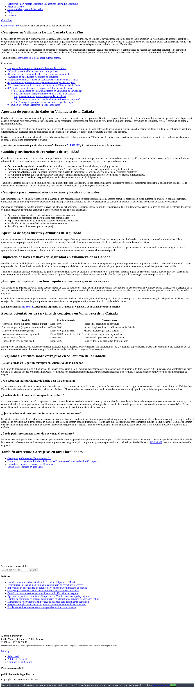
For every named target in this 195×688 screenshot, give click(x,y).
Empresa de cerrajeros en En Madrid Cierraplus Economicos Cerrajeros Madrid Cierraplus (52, 461)
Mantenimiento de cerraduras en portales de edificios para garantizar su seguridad (48, 601)
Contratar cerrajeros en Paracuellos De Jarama (30, 464)
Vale (173, 685)
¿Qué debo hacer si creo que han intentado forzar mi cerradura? (47, 99)
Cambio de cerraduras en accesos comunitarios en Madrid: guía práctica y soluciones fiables (53, 599)
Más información (161, 685)
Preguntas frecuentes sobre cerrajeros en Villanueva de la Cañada (40, 88)
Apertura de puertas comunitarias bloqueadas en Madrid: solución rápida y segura (48, 596)
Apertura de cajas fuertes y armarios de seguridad (32, 76)
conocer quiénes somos (48, 57)
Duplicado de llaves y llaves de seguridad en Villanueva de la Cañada (42, 79)
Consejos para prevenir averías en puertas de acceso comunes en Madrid (43, 590)
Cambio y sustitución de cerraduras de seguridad (32, 71)
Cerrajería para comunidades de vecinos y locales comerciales (39, 74)
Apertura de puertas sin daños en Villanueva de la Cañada (36, 68)
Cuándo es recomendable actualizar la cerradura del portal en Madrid (41, 582)
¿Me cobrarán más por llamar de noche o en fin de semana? (45, 93)
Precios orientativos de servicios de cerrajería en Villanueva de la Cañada (44, 85)
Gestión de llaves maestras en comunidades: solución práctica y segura (42, 593)
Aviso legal (13, 656)
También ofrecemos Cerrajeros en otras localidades (33, 104)
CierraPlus (6, 20)
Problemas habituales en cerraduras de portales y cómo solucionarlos (41, 607)
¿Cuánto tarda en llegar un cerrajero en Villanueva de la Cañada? (48, 90)
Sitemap (5, 651)
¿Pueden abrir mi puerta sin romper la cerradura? (40, 96)
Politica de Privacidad (18, 659)
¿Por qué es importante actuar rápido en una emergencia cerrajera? (41, 82)
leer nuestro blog (26, 57)
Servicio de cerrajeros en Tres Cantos (26, 466)
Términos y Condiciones (19, 662)
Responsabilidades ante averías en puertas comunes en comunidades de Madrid (46, 604)
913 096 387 (73, 145)
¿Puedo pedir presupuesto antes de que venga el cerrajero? (44, 102)
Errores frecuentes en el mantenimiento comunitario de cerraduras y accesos (45, 585)
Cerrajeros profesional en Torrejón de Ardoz (29, 458)
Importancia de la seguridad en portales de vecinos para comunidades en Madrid (47, 587)
